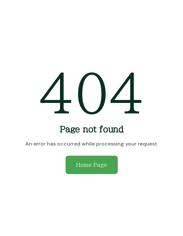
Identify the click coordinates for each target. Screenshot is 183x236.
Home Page (91, 164)
